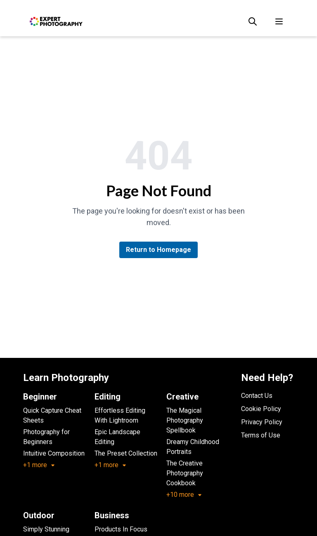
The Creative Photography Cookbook (184, 473)
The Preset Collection (126, 453)
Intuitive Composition (54, 453)
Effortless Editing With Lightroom (120, 415)
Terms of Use (260, 435)
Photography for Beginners (46, 437)
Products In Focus (121, 529)
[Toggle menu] (279, 21)
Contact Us (256, 396)
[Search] (252, 21)
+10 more (184, 494)
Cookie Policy (261, 409)
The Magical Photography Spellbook (184, 420)
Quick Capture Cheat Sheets (52, 415)
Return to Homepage (158, 250)
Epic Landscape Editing (117, 437)
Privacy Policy (261, 422)
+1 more (39, 465)
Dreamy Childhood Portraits (192, 447)
